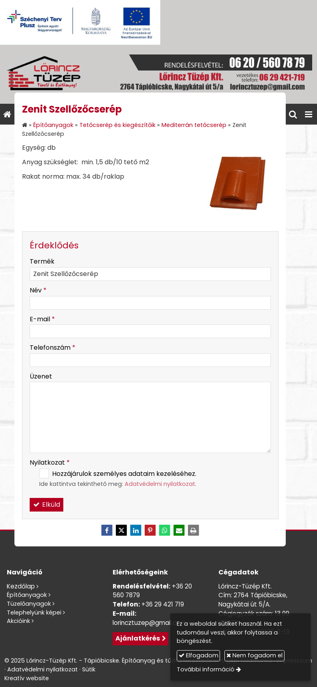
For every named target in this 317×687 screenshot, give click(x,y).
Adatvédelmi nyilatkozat (160, 484)
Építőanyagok (27, 595)
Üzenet (41, 376)
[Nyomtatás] (193, 530)
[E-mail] (179, 530)
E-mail (42, 319)
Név (38, 290)
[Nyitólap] (158, 74)
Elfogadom (198, 655)
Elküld (46, 504)
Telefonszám (52, 347)
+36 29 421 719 (162, 604)
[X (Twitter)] (121, 530)
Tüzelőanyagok (29, 604)
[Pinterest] (150, 530)
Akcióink (18, 621)
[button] (308, 114)
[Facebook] (107, 530)
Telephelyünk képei (34, 612)
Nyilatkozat (50, 462)
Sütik (88, 669)
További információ (205, 669)
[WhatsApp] (164, 530)
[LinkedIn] (135, 530)
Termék (42, 261)
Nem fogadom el (254, 655)
